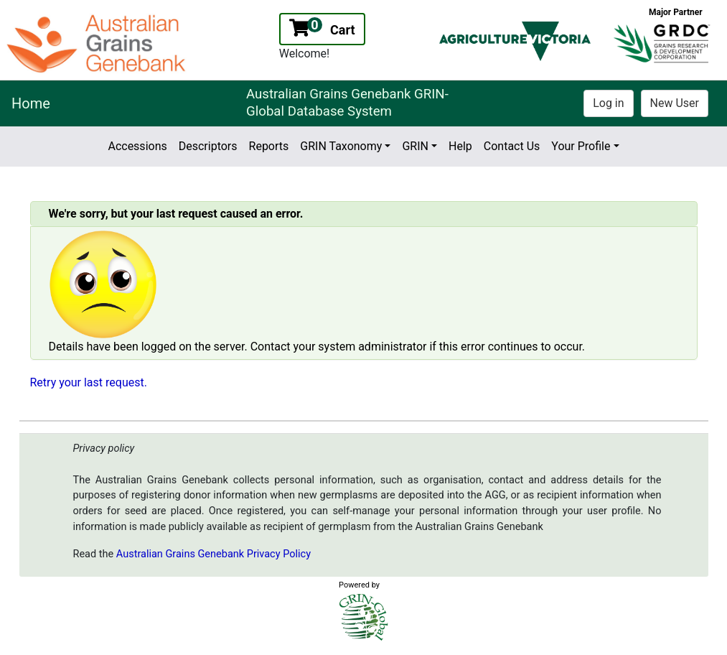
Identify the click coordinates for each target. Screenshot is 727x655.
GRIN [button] (415, 146)
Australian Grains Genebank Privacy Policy (213, 554)
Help (460, 146)
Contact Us (512, 146)
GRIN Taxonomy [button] (341, 146)
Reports (269, 146)
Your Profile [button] (580, 146)
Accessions (137, 146)
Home (30, 103)
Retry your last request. (88, 382)
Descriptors (208, 146)
